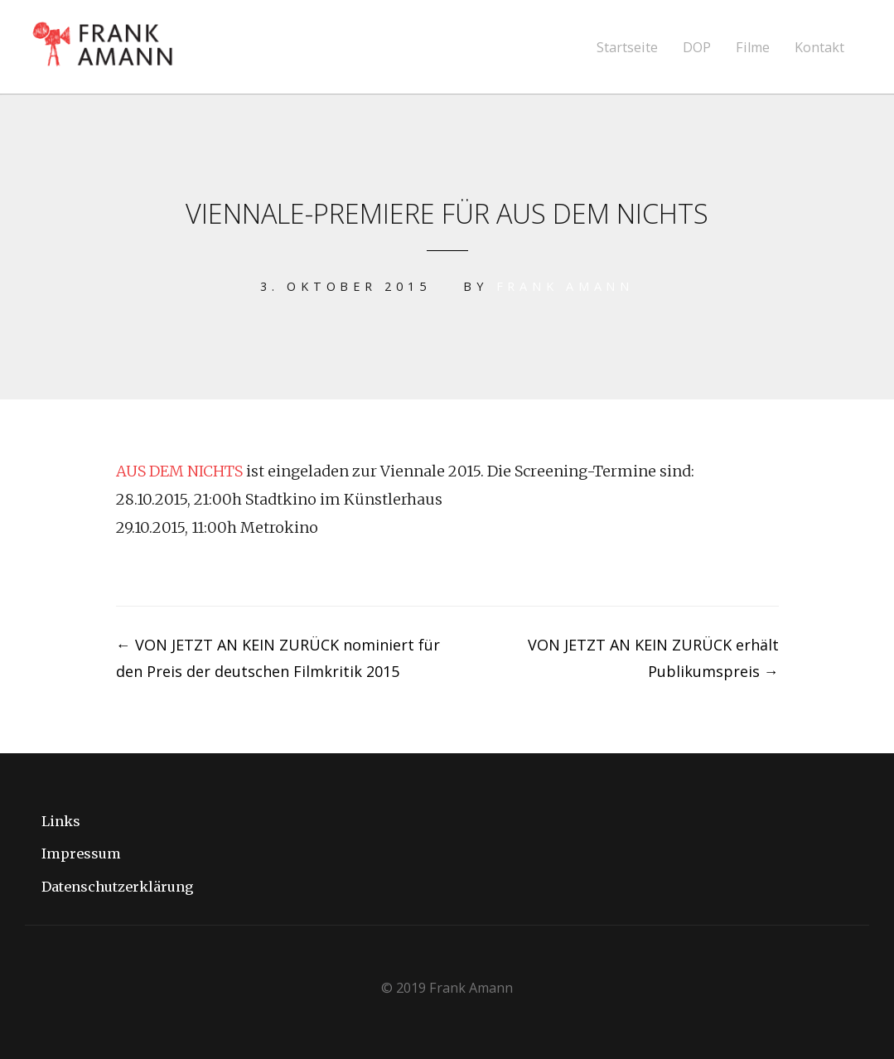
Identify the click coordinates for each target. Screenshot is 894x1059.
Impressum (81, 853)
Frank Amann (565, 286)
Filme (753, 47)
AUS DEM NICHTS (179, 471)
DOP (697, 47)
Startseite (627, 47)
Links (60, 821)
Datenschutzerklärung (117, 886)
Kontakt (819, 47)
